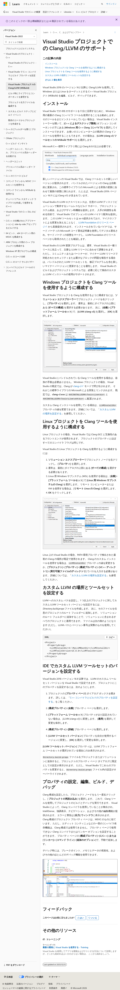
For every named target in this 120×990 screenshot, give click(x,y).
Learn (45, 32)
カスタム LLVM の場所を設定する (89, 575)
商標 (63, 988)
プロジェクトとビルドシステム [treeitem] (20, 48)
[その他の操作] (115, 32)
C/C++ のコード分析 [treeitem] (15, 256)
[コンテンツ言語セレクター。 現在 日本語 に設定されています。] (8, 977)
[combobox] (20, 36)
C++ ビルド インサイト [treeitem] (17, 143)
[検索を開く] (102, 4)
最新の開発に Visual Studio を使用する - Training (65, 947)
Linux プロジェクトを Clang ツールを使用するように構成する (73, 71)
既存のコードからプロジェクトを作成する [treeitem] (21, 122)
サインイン (111, 3)
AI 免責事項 (7, 983)
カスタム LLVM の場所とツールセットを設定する (67, 75)
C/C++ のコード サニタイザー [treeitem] (20, 261)
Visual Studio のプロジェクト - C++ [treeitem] (22, 64)
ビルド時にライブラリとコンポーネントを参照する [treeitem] (21, 95)
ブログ (40, 983)
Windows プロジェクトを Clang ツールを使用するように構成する (75, 67)
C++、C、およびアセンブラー (67, 32)
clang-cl (77, 386)
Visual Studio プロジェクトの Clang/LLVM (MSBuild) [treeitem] (21, 86)
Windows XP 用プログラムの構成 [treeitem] (21, 251)
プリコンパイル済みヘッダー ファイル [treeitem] (20, 168)
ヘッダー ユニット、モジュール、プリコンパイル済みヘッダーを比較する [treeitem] (21, 152)
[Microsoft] (5, 4)
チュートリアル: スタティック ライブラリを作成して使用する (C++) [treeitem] (21, 203)
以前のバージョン (25, 983)
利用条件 (53, 988)
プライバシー (62, 983)
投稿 (50, 983)
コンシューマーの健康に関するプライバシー (22, 988)
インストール (51, 63)
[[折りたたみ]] (36, 30)
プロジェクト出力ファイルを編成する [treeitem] (21, 104)
